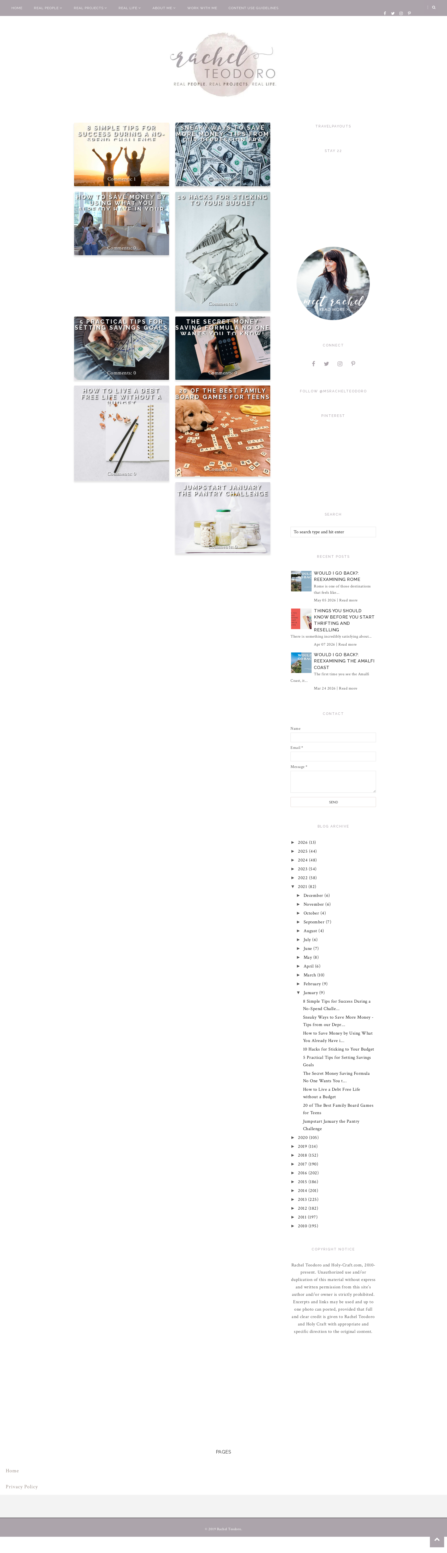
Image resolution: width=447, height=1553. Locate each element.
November (315, 904)
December (314, 896)
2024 (303, 860)
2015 (303, 1182)
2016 (303, 1173)
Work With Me (202, 8)
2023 (303, 869)
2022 (303, 878)
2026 (303, 843)
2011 (303, 1217)
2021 (303, 887)
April (309, 966)
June (309, 949)
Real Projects (90, 8)
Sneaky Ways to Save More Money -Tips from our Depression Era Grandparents (222, 137)
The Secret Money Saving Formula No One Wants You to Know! (222, 328)
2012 (303, 1208)
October (312, 913)
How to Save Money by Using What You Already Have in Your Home (121, 206)
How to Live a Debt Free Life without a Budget (121, 397)
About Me (164, 8)
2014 (303, 1191)
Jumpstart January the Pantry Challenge (223, 490)
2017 (303, 1164)
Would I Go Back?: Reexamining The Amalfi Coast (344, 661)
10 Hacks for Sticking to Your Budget (223, 200)
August (311, 931)
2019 (303, 1146)
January (311, 993)
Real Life (130, 8)
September (315, 922)
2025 (303, 851)
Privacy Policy (22, 1486)
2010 (303, 1226)
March (310, 975)
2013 (303, 1200)
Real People (48, 8)
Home (17, 8)
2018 (303, 1155)
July (308, 940)
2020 (303, 1138)
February (313, 984)
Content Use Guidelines (254, 8)
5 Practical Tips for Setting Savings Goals (121, 325)
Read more (348, 600)
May (308, 957)
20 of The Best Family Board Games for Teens (222, 394)
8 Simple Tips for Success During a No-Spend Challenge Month (121, 137)
